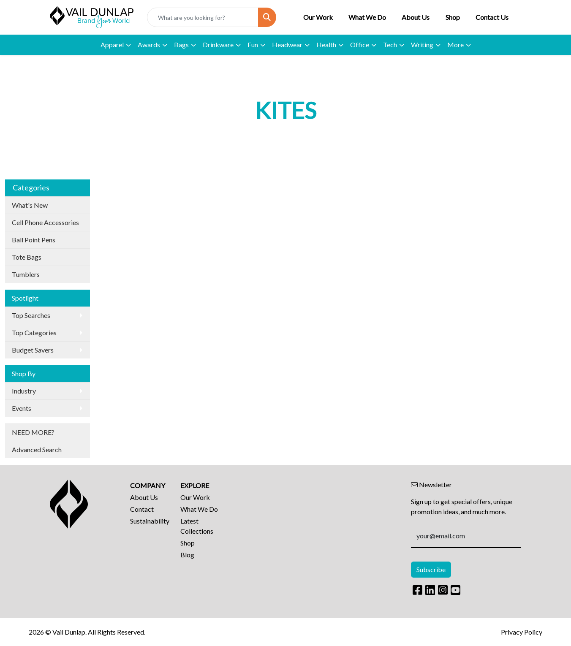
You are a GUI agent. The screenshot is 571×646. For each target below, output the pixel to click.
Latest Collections (196, 526)
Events (21, 408)
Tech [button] (390, 45)
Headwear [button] (287, 45)
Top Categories (34, 332)
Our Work (318, 17)
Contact (142, 509)
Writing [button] (422, 45)
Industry (24, 391)
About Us (416, 17)
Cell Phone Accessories (45, 222)
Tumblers (26, 274)
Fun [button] (252, 45)
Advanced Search (37, 449)
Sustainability (149, 521)
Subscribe (431, 569)
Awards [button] (149, 45)
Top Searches (31, 315)
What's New (30, 205)
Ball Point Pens (33, 240)
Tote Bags (26, 257)
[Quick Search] (202, 17)
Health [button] (326, 45)
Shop (453, 17)
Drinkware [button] (218, 45)
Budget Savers (33, 350)
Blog (187, 555)
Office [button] (359, 45)
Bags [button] (181, 45)
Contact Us (492, 17)
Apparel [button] (112, 45)
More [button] (455, 45)
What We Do (367, 17)
